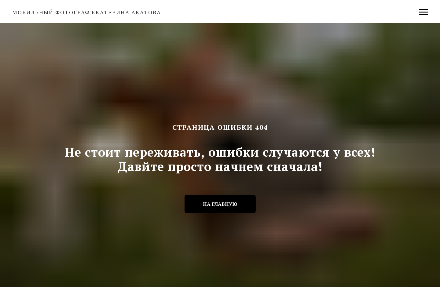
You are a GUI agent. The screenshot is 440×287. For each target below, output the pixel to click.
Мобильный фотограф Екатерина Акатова (86, 12)
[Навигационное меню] (423, 12)
